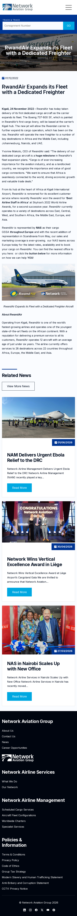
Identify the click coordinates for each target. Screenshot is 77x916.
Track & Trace (11, 20)
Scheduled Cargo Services (18, 809)
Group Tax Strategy (14, 871)
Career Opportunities (14, 747)
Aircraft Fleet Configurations (19, 815)
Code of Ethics (10, 865)
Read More (19, 487)
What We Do (9, 781)
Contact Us (8, 736)
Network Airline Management (33, 800)
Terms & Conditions (13, 854)
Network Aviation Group (27, 721)
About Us (7, 730)
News (5, 742)
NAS (39, 227)
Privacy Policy (10, 860)
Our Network (10, 787)
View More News (18, 386)
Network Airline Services (28, 772)
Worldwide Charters (14, 821)
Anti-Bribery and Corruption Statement (25, 883)
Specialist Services (13, 826)
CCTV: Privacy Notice (15, 888)
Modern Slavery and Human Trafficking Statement (32, 877)
